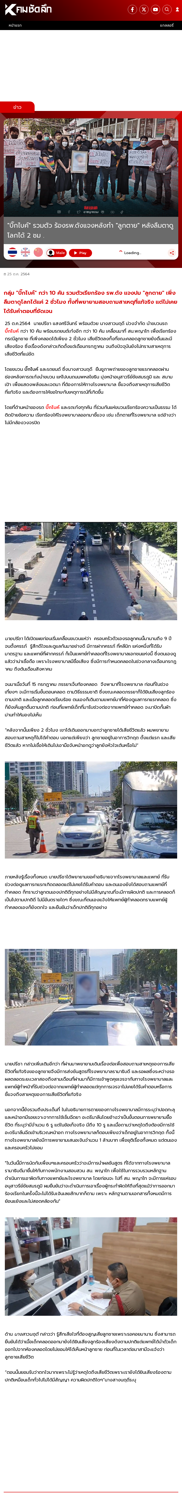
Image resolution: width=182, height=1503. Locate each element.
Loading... (132, 253)
